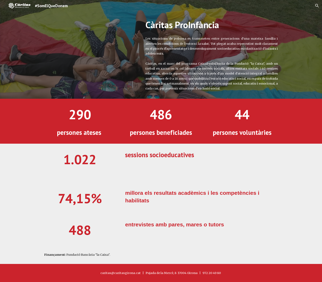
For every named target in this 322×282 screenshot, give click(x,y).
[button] (317, 6)
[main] (211, 24)
